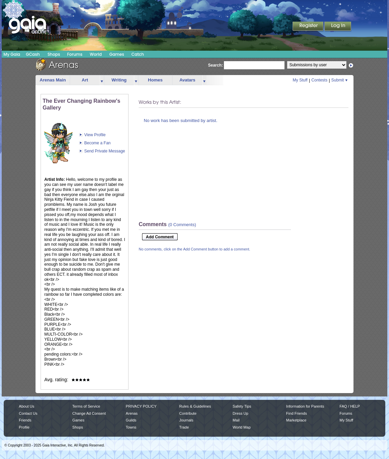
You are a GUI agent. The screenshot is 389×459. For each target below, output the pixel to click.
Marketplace (296, 420)
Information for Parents (305, 406)
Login (337, 27)
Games (116, 54)
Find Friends (296, 413)
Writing (119, 79)
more (102, 80)
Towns (131, 427)
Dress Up (240, 413)
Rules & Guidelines (195, 406)
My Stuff (300, 80)
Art (85, 79)
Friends (25, 420)
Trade (184, 427)
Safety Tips (242, 406)
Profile (24, 427)
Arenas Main (53, 79)
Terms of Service (86, 406)
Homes (155, 79)
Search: (215, 65)
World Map (242, 427)
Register (308, 27)
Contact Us (28, 413)
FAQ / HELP (350, 406)
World (96, 54)
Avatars (187, 79)
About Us (26, 406)
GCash (33, 54)
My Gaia (11, 54)
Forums (74, 54)
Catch (138, 54)
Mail (236, 420)
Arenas (132, 413)
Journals (186, 420)
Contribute (188, 413)
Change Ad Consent (89, 413)
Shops (53, 54)
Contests (319, 80)
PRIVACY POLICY (141, 406)
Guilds (131, 420)
